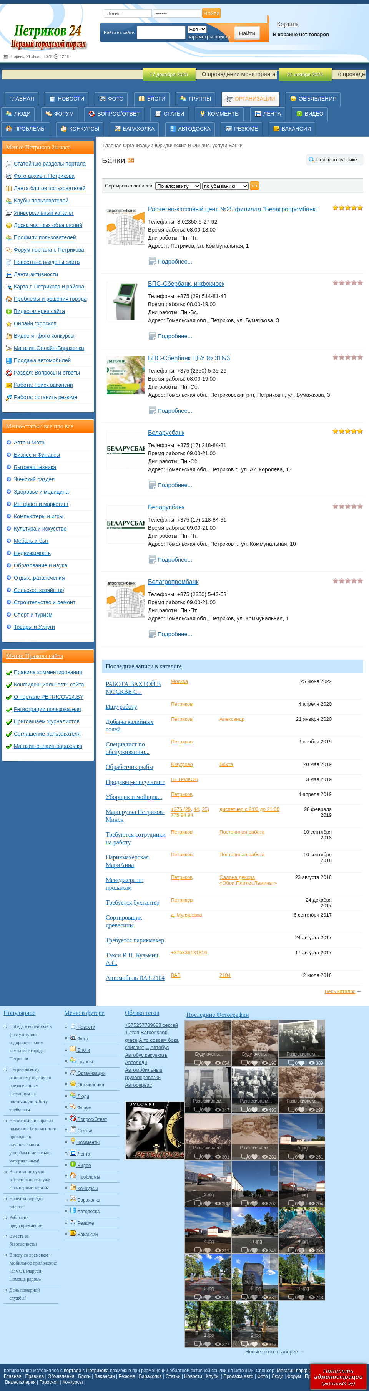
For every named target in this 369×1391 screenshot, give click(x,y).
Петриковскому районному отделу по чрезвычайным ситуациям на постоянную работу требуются (30, 1089)
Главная (112, 145)
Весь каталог (340, 991)
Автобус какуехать (146, 1055)
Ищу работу (121, 706)
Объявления (61, 1376)
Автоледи (136, 1062)
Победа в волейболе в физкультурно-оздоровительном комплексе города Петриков (30, 1042)
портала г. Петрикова (86, 1370)
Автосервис (138, 1085)
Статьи (173, 1376)
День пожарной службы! (24, 1294)
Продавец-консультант (135, 782)
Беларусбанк (166, 432)
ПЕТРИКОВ (184, 779)
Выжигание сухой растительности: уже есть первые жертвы (29, 1179)
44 (196, 809)
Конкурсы (73, 1382)
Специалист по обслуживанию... (128, 748)
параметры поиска (209, 37)
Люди (277, 1376)
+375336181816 (189, 952)
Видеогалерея (20, 1382)
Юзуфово (182, 764)
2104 (225, 975)
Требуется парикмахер (135, 940)
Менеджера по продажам (124, 884)
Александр (231, 719)
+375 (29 (181, 809)
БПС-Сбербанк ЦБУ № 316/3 (189, 358)
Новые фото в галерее (272, 1352)
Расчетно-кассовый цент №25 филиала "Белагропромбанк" (232, 209)
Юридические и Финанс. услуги (191, 145)
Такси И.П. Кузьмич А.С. (132, 959)
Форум (294, 1376)
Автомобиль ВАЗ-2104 (135, 978)
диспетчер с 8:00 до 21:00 (249, 809)
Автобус (159, 1047)
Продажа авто (238, 1376)
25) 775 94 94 (190, 812)
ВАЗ (176, 975)
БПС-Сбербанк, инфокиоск (186, 283)
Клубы (213, 1376)
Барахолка (150, 1376)
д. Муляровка (186, 915)
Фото (262, 1376)
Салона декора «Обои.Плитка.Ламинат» (248, 880)
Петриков (182, 704)
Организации (138, 145)
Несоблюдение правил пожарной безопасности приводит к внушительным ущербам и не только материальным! (32, 1141)
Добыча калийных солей (129, 725)
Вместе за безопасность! (23, 1240)
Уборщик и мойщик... (134, 797)
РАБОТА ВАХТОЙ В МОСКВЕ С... (133, 688)
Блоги (84, 1376)
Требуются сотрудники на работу (136, 838)
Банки (236, 145)
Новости (193, 1376)
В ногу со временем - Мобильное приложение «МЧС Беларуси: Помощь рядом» (33, 1267)
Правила (34, 1376)
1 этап (132, 1032)
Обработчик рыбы (129, 767)
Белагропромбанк (173, 582)
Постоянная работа (241, 832)
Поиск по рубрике (336, 159)
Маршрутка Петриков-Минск (135, 816)
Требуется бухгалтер (133, 902)
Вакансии (105, 1376)
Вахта (226, 764)
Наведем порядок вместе (26, 1202)
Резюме (126, 1376)
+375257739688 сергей (151, 1025)
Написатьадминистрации (338, 1377)
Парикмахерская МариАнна (127, 861)
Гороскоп (49, 1382)
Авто (147, 1048)
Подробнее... (175, 261)
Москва (179, 681)
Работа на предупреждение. (26, 1221)
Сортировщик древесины (124, 921)
